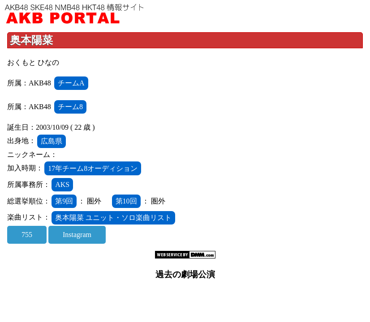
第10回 (126, 201)
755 (27, 234)
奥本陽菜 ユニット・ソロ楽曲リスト (113, 217)
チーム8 (70, 106)
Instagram (77, 234)
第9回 (64, 201)
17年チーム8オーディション (93, 168)
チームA (71, 83)
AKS (62, 184)
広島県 (51, 141)
